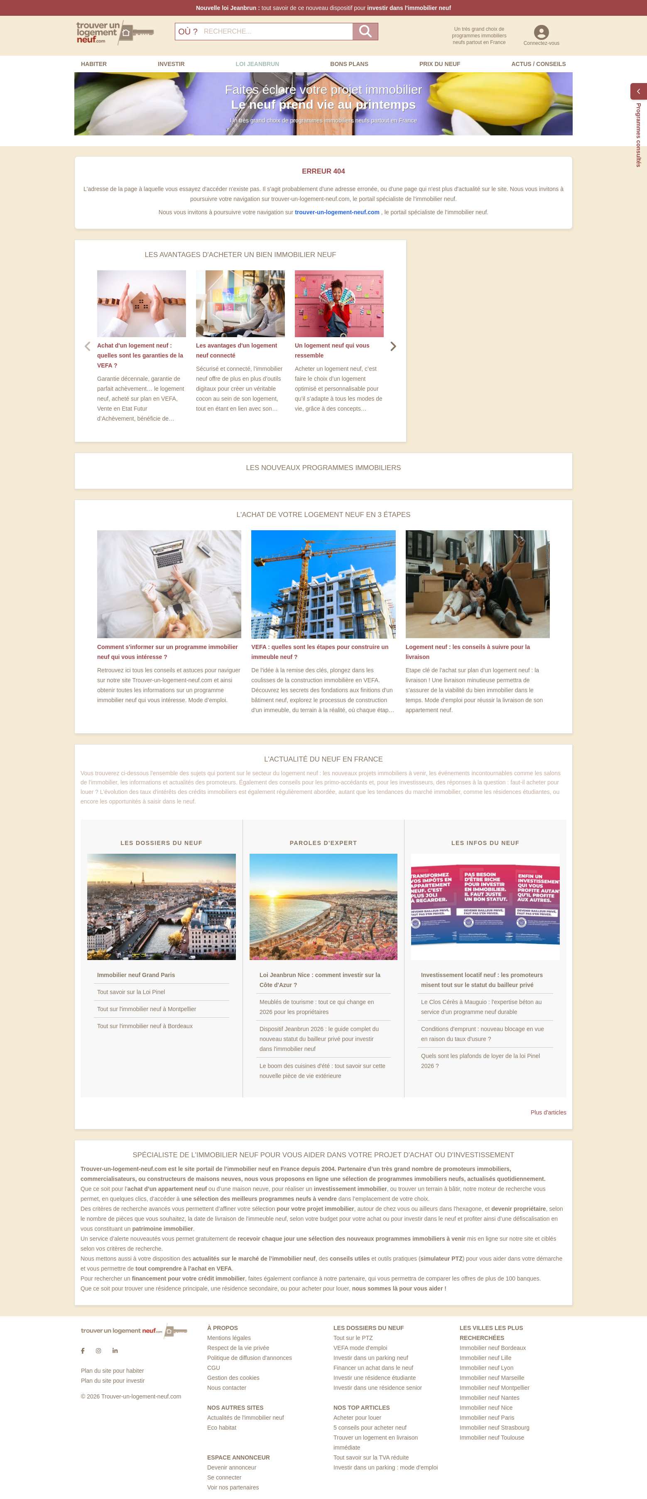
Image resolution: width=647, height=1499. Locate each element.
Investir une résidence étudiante (374, 1377)
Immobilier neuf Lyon (486, 1367)
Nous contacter (226, 1387)
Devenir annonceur (231, 1467)
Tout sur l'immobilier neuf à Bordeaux (145, 1026)
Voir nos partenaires (233, 1487)
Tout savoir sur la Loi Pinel (131, 992)
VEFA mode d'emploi (360, 1348)
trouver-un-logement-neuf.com (338, 212)
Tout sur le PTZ (353, 1338)
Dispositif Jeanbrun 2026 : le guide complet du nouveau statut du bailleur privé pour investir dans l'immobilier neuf (319, 1039)
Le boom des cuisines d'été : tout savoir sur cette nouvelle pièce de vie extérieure (322, 1071)
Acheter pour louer (357, 1417)
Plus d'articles (548, 1112)
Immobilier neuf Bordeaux (493, 1348)
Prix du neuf (440, 64)
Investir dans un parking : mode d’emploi (385, 1467)
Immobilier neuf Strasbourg (494, 1427)
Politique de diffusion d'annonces (249, 1357)
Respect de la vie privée (238, 1348)
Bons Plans (349, 64)
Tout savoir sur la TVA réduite (371, 1457)
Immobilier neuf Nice (486, 1407)
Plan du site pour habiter (112, 1370)
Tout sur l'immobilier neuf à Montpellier (146, 1009)
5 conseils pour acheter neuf (370, 1427)
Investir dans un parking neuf (370, 1357)
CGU (213, 1367)
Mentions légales (229, 1338)
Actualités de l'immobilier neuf (245, 1417)
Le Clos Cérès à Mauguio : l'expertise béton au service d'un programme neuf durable (481, 1007)
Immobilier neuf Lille (486, 1357)
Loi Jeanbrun (257, 64)
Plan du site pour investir (113, 1380)
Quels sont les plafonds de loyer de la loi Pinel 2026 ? (480, 1061)
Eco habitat (221, 1427)
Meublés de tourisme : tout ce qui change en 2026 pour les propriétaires (317, 1007)
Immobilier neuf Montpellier (494, 1387)
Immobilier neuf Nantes (490, 1397)
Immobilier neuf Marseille (492, 1377)
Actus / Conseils (538, 64)
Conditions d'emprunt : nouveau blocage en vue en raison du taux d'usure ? (482, 1034)
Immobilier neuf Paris (487, 1417)
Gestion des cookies (233, 1377)
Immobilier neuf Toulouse (492, 1437)
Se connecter (224, 1477)
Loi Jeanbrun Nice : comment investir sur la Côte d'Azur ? (320, 980)
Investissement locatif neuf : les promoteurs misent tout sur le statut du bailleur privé (482, 980)
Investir (171, 64)
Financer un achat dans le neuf (373, 1367)
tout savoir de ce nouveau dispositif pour (323, 8)
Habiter (94, 64)
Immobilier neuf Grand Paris (136, 975)
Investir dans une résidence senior (377, 1387)
